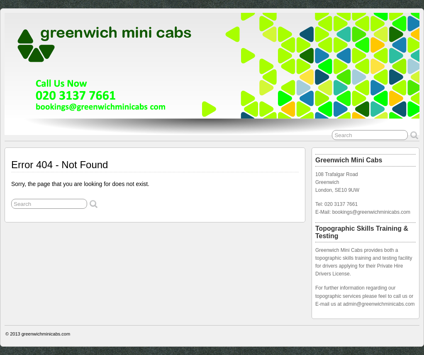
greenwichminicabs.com (46, 333)
